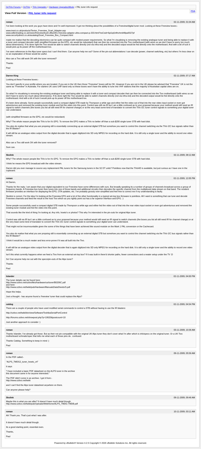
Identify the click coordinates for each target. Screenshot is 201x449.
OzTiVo (26, 7)
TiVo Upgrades (40, 7)
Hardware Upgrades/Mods (61, 7)
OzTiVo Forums (13, 7)
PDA (193, 11)
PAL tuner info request (42, 13)
